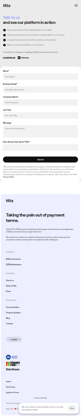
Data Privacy (10, 387)
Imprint (8, 381)
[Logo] (6, 5)
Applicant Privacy (12, 392)
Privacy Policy (8, 177)
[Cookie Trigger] (40, 398)
